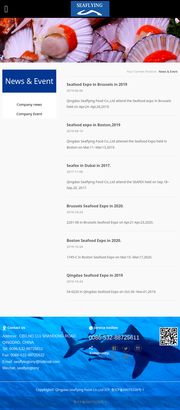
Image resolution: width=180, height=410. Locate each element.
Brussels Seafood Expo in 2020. (95, 206)
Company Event (29, 113)
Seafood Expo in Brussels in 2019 (97, 84)
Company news (29, 104)
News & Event (168, 72)
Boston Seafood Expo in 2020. (94, 240)
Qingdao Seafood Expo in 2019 (95, 275)
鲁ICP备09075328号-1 (90, 402)
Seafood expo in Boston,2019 (93, 124)
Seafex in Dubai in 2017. (89, 165)
